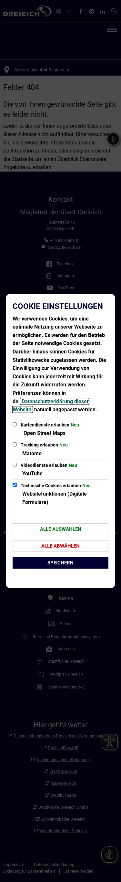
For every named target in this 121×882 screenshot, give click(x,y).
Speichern (60, 563)
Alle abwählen (60, 546)
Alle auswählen (60, 529)
